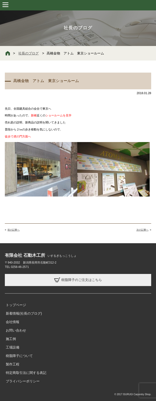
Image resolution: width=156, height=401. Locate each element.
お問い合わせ (16, 330)
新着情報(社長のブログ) (24, 313)
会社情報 (12, 322)
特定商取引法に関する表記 (26, 373)
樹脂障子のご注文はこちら (78, 280)
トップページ (16, 305)
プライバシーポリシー (23, 381)
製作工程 (12, 364)
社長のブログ (28, 53)
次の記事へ (142, 229)
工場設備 (12, 347)
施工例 (11, 339)
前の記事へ (13, 229)
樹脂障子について (19, 356)
